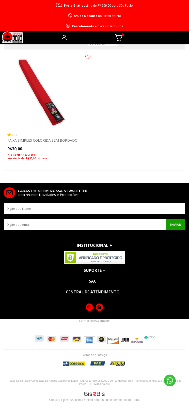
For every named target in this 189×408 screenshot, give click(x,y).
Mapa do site (102, 383)
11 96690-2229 (170, 380)
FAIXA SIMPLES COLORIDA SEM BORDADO (42, 140)
